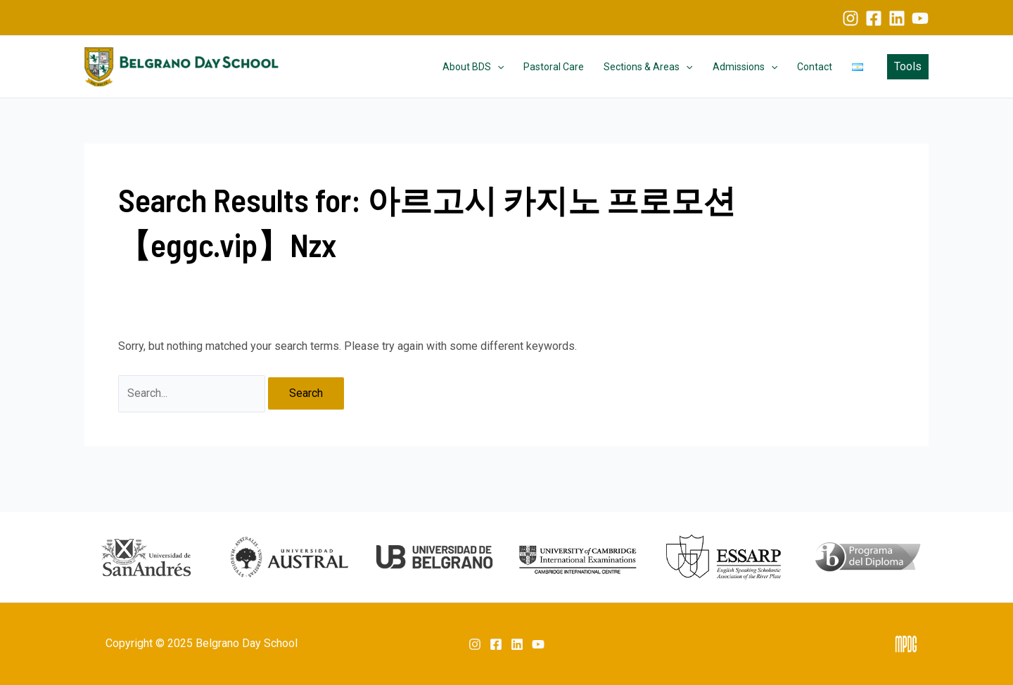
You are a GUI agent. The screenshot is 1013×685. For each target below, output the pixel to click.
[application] (497, 67)
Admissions (745, 67)
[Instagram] (850, 18)
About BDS (473, 67)
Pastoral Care (553, 66)
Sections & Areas (648, 67)
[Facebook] (873, 18)
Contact (814, 66)
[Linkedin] (896, 18)
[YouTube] (920, 18)
